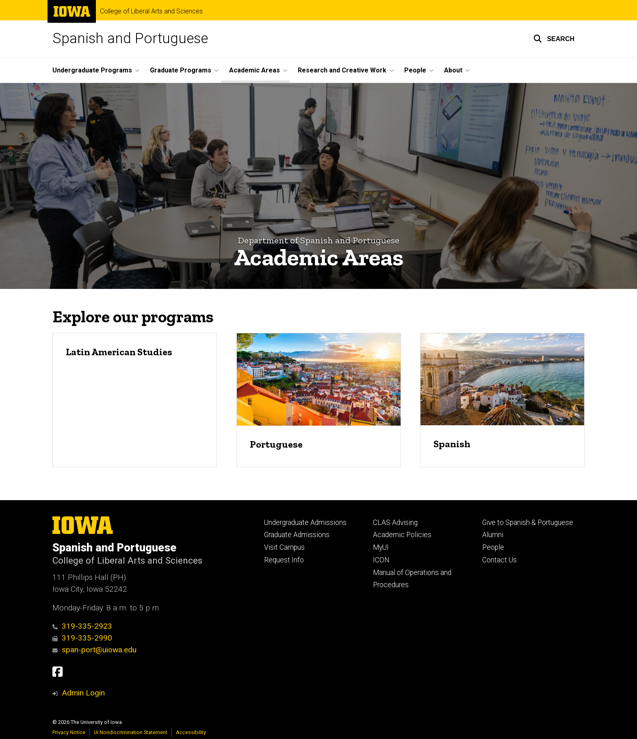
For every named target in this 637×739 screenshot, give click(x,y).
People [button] (415, 70)
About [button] (453, 70)
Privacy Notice (68, 732)
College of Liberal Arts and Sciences (151, 11)
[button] (554, 38)
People (493, 547)
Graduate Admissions (296, 535)
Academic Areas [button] (254, 70)
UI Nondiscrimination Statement (130, 732)
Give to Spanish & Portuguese (527, 522)
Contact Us (499, 560)
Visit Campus (284, 547)
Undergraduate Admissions (305, 522)
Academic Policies (402, 535)
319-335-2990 (82, 638)
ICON (381, 560)
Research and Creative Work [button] (342, 70)
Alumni (492, 535)
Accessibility (191, 732)
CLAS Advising (395, 522)
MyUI (381, 547)
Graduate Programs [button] (180, 70)
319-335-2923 (82, 626)
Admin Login (83, 692)
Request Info (284, 560)
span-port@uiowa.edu (94, 649)
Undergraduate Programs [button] (92, 70)
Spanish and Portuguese (130, 38)
